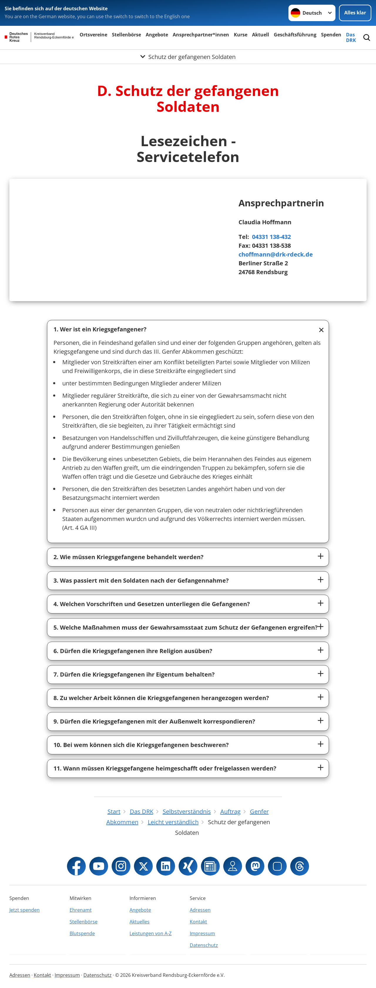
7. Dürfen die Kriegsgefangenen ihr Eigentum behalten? (134, 674)
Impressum (202, 933)
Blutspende (82, 933)
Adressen (200, 910)
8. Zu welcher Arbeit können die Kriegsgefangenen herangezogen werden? (161, 698)
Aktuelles (140, 921)
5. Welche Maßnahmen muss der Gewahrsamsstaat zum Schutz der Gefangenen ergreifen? (185, 627)
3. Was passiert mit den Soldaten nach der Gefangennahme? (141, 580)
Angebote (157, 34)
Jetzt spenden (24, 910)
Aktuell (260, 34)
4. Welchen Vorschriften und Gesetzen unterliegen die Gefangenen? (151, 604)
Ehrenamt (81, 910)
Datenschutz (204, 945)
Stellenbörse (126, 34)
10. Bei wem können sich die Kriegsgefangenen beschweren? (141, 745)
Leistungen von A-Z (151, 933)
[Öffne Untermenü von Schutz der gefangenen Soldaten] (188, 57)
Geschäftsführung (295, 34)
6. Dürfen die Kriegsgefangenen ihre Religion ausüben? (132, 651)
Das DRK (351, 37)
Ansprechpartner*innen (201, 34)
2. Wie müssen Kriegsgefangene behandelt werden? (128, 557)
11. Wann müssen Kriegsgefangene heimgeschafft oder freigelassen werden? (164, 768)
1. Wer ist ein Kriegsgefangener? (100, 329)
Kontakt (198, 921)
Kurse (240, 34)
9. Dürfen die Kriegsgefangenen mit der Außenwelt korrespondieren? (154, 721)
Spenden (331, 34)
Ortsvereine (93, 34)
